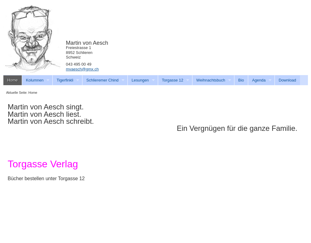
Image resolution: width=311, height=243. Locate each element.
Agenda (259, 80)
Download (287, 80)
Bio (241, 80)
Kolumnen (36, 80)
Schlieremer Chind (103, 80)
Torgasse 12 (173, 80)
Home (12, 80)
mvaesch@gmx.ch (82, 69)
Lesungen (141, 80)
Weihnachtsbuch (211, 80)
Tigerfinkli (65, 80)
